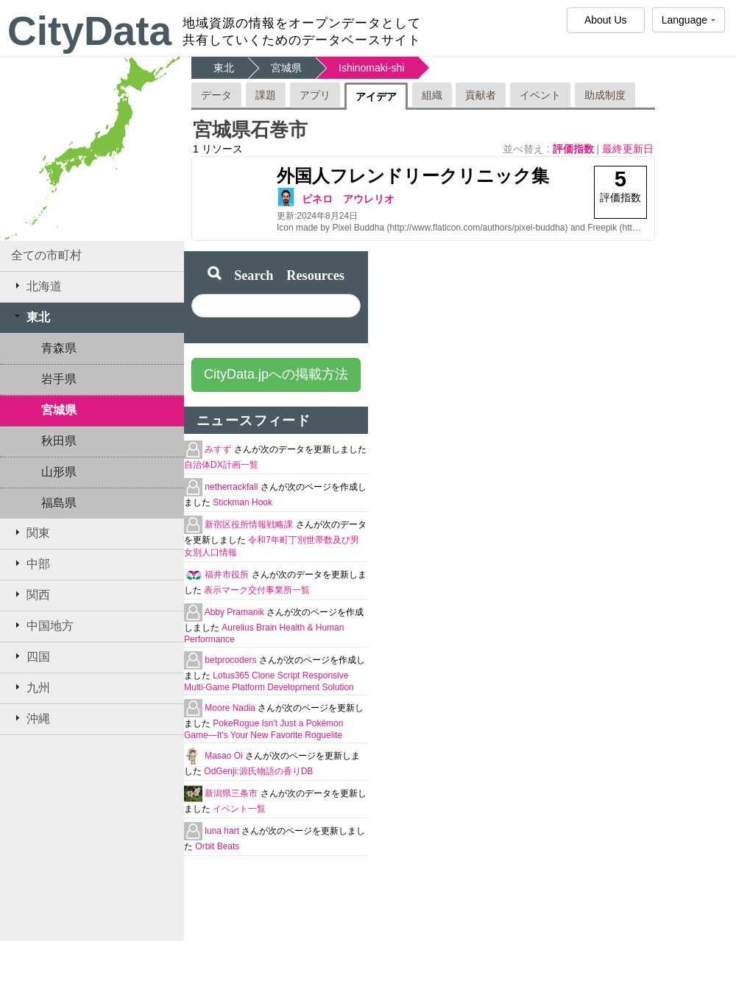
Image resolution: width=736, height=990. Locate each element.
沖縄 (30, 718)
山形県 (59, 472)
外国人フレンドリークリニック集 (413, 176)
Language (688, 23)
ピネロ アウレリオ (348, 199)
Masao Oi (225, 756)
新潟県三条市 (232, 793)
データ (216, 95)
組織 (432, 95)
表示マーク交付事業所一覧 (257, 590)
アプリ (315, 95)
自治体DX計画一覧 (221, 465)
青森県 (59, 348)
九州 (30, 687)
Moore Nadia (231, 708)
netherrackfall (232, 487)
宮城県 (59, 410)
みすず (219, 449)
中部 (30, 563)
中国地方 (42, 625)
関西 (30, 594)
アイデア (376, 96)
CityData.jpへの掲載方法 (276, 374)
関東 (30, 532)
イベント (540, 95)
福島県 (59, 502)
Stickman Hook (242, 502)
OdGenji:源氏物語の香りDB (258, 771)
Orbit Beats (217, 846)
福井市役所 (228, 574)
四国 (30, 656)
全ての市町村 (46, 255)
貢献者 (480, 95)
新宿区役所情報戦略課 (250, 524)
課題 (265, 95)
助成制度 (605, 95)
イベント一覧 (239, 809)
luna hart (223, 831)
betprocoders (231, 660)
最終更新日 (628, 149)
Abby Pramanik (236, 612)
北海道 (36, 285)
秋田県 (59, 441)
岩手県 (59, 379)
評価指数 (575, 149)
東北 (30, 316)
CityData (89, 31)
